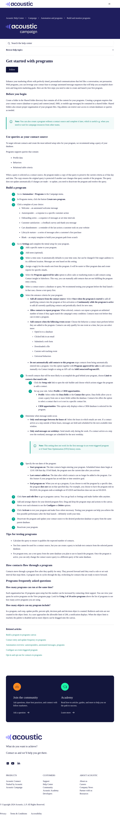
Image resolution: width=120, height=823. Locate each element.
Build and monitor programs (78, 18)
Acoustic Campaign (14, 787)
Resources (84, 794)
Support (46, 781)
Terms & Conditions (18, 813)
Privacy (3, 813)
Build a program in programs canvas (21, 635)
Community (48, 787)
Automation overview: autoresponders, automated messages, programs (35, 645)
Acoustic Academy (50, 790)
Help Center (48, 784)
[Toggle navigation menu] (109, 4)
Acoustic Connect (13, 781)
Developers (47, 794)
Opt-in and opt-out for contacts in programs (24, 655)
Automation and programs (52, 18)
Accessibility (36, 813)
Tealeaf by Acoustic (14, 784)
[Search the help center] (60, 43)
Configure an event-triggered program (22, 650)
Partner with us (86, 790)
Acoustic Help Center (15, 18)
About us (83, 781)
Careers (83, 784)
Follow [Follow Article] (12, 69)
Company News (86, 787)
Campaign (32, 18)
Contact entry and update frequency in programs (26, 640)
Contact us (11, 752)
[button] (60, 50)
